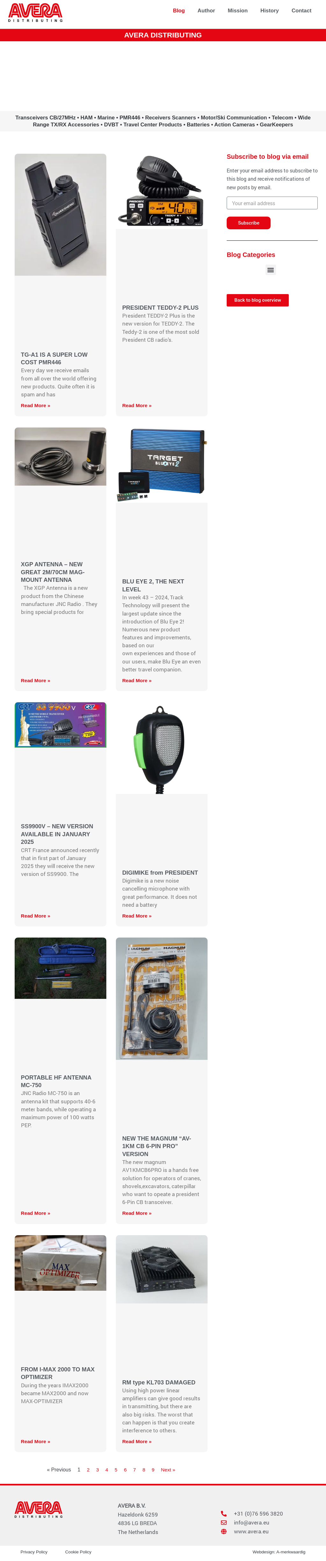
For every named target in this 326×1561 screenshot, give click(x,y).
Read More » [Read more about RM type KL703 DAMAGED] (137, 1441)
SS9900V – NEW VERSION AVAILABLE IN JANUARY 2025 (58, 834)
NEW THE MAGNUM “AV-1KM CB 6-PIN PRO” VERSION (157, 1146)
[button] (271, 270)
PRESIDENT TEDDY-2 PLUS (161, 307)
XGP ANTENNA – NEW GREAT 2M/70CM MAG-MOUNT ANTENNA (54, 572)
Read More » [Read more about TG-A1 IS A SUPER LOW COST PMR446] (36, 405)
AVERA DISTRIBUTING (163, 34)
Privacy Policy (34, 1551)
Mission (238, 11)
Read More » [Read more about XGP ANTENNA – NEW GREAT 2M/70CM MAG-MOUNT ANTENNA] (36, 680)
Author (206, 11)
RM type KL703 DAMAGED (160, 1382)
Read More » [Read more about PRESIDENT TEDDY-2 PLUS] (137, 405)
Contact (301, 11)
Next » (168, 1469)
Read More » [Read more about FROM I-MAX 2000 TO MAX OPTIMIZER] (36, 1441)
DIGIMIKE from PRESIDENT (161, 872)
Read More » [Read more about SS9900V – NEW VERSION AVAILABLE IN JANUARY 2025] (36, 915)
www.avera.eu (163, 76)
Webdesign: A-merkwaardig (278, 1551)
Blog (179, 11)
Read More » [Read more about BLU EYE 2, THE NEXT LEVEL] (137, 680)
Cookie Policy (78, 1551)
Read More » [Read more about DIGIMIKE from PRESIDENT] (137, 915)
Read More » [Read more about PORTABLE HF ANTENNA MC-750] (36, 1213)
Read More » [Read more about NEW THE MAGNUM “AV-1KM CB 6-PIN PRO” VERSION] (137, 1213)
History (269, 11)
